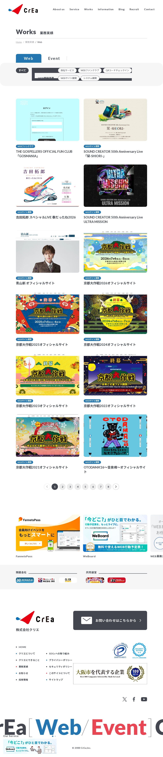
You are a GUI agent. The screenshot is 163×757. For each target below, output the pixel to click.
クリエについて (27, 653)
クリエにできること (29, 660)
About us (58, 9)
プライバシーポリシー (60, 660)
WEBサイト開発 (69, 78)
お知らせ (23, 673)
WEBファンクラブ (90, 70)
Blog (121, 9)
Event (54, 58)
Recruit (134, 9)
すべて (22, 70)
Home (19, 42)
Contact (149, 9)
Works (88, 9)
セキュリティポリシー (60, 666)
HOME (22, 647)
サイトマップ (56, 679)
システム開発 (90, 78)
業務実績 (23, 666)
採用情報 (23, 679)
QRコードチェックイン (117, 70)
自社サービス (67, 70)
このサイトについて (59, 673)
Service (74, 9)
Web (28, 58)
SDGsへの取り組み (59, 653)
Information (106, 9)
